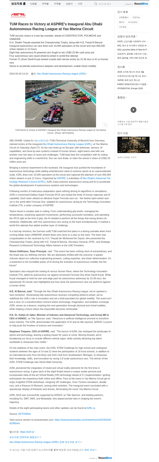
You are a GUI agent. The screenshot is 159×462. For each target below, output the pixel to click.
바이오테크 (132, 22)
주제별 (45, 3)
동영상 (121, 97)
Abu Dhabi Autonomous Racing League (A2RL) (61, 73)
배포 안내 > (90, 450)
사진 (80, 3)
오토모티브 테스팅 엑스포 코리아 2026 (135, 76)
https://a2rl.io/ (27, 432)
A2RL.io (91, 408)
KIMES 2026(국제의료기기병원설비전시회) (137, 84)
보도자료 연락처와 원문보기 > (25, 437)
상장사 (69, 3)
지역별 (57, 3)
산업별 (33, 3)
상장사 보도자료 (126, 36)
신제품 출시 (124, 17)
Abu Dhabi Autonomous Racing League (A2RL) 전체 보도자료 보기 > (45, 442)
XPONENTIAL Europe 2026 (130, 88)
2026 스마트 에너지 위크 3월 (130, 72)
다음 (147, 145)
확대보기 (105, 124)
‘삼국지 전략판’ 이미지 (127, 157)
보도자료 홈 (18, 3)
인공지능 (136, 17)
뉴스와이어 (41, 140)
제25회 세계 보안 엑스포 (128, 80)
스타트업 (122, 27)
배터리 (121, 22)
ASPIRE (61, 178)
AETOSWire (24, 414)
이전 (119, 145)
